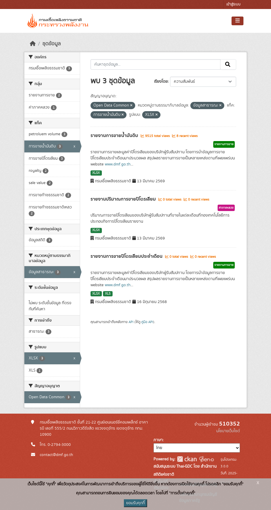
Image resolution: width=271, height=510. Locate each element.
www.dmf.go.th (118, 164)
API (131, 322)
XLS (108, 293)
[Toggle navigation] (237, 21)
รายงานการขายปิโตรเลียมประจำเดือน (127, 256)
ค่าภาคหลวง (226, 208)
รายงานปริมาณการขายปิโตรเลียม (124, 199)
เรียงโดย (161, 81)
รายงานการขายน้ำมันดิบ (115, 135)
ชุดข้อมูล (51, 44)
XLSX (96, 173)
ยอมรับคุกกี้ (135, 503)
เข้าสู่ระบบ (233, 4)
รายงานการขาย (224, 144)
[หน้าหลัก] (33, 44)
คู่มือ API (147, 322)
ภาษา (158, 440)
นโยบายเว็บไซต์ (228, 431)
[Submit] (228, 64)
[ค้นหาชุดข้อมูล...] (156, 64)
